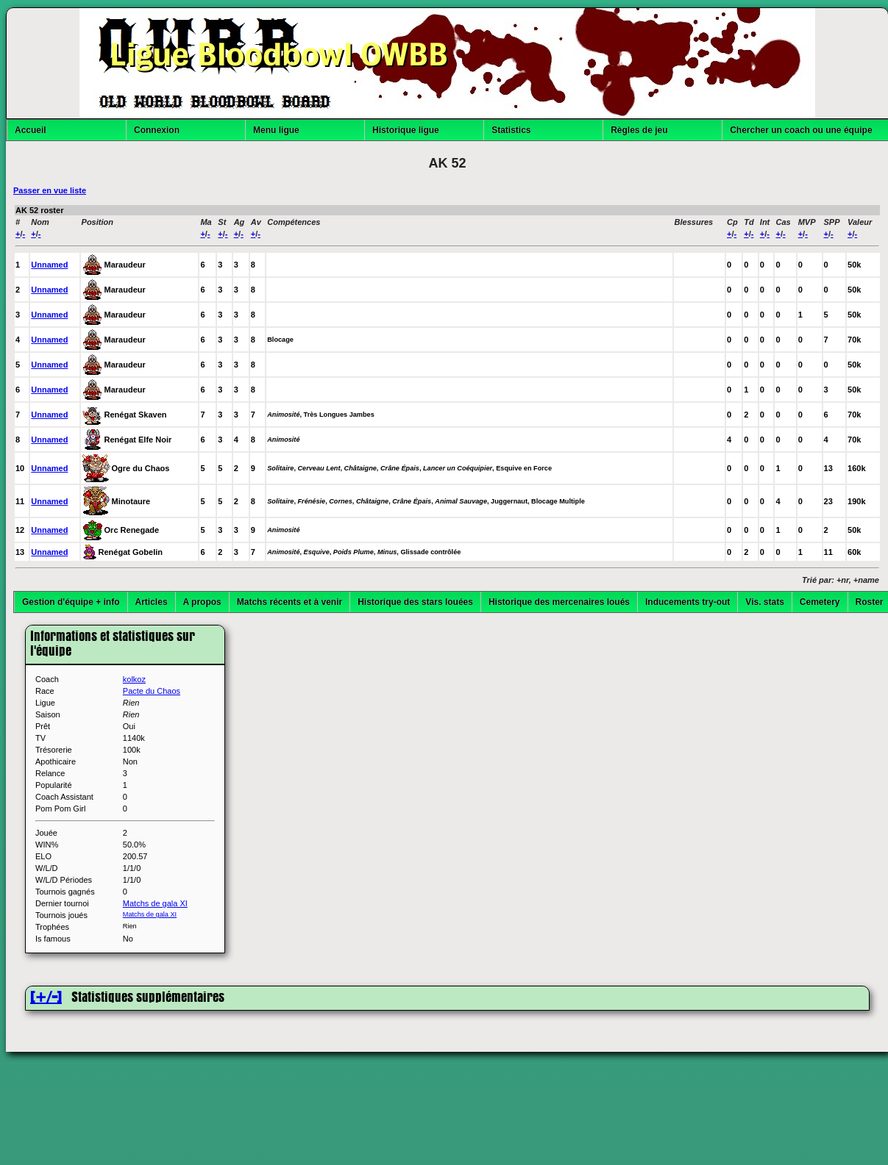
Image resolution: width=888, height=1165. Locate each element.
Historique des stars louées (415, 602)
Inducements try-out (687, 602)
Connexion (157, 130)
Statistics (510, 130)
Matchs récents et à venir (289, 602)
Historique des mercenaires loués (559, 602)
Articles (151, 602)
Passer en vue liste (49, 190)
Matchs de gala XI (155, 903)
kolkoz (134, 679)
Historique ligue (405, 130)
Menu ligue (276, 130)
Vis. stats (764, 602)
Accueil (30, 130)
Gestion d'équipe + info (71, 602)
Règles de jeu (639, 130)
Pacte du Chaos (151, 691)
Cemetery (820, 602)
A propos (202, 602)
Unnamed (49, 264)
